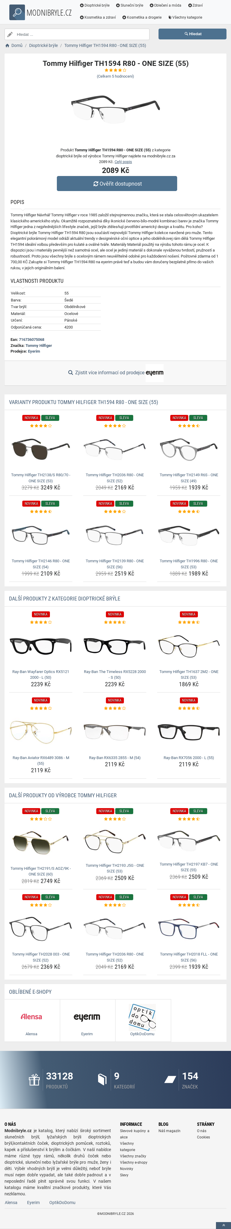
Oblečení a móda (165, 5)
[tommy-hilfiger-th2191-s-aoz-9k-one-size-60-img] (40, 843)
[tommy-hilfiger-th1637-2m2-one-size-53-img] (188, 646)
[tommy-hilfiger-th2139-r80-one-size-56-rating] (114, 512)
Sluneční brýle (129, 5)
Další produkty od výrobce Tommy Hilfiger (63, 795)
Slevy (124, 1175)
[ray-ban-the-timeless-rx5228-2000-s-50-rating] (114, 622)
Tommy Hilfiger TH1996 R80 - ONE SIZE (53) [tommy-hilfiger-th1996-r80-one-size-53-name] (189, 564)
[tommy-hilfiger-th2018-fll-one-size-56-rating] (188, 905)
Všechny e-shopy (133, 1162)
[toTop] (223, 1225)
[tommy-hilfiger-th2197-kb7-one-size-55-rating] (188, 819)
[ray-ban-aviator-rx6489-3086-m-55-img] (40, 732)
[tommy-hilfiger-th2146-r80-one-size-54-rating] (40, 512)
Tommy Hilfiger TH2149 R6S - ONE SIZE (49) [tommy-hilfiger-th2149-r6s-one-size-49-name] (189, 478)
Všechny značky (133, 1156)
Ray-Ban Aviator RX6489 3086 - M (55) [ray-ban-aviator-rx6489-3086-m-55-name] (41, 760)
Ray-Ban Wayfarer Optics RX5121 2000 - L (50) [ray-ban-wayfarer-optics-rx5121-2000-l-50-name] (40, 674)
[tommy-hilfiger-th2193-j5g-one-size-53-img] (114, 841)
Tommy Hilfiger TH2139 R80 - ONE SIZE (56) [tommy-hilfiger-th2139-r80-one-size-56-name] (115, 564)
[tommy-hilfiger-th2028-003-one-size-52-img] (40, 929)
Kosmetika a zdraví (97, 17)
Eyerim (34, 351)
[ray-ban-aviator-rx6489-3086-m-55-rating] (40, 709)
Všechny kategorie (185, 17)
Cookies (203, 1137)
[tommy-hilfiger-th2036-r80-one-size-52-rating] (114, 426)
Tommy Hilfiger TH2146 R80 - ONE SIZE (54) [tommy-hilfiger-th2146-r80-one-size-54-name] (41, 564)
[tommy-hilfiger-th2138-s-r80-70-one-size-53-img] (40, 450)
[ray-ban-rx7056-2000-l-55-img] (188, 732)
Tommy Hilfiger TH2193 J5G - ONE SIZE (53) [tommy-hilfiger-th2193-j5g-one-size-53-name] (115, 868)
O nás (201, 1131)
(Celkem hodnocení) (115, 76)
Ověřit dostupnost (117, 184)
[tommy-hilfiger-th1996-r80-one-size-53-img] (188, 536)
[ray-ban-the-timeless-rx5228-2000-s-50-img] (114, 646)
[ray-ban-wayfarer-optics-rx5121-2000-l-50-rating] (40, 622)
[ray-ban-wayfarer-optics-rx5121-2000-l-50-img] (40, 646)
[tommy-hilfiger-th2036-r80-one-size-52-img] (114, 450)
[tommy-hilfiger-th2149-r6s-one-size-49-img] (188, 450)
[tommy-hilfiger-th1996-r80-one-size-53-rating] (188, 512)
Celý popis (123, 161)
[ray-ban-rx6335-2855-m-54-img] (114, 732)
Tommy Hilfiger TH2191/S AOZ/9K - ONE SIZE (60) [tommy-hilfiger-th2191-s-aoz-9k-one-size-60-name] (41, 871)
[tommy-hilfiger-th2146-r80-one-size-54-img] (40, 536)
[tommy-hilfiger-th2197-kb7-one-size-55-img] (188, 841)
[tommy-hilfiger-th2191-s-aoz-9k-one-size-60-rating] (40, 819)
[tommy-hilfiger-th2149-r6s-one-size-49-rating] (188, 426)
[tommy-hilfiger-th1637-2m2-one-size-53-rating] (188, 622)
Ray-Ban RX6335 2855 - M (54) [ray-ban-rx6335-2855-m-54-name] (115, 757)
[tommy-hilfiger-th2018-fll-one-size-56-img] (188, 929)
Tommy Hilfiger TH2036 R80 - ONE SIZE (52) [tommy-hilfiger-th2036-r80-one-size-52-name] (115, 478)
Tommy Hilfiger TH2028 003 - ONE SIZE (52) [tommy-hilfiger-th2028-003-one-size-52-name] (41, 957)
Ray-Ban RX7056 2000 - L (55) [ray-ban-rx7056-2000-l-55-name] (189, 757)
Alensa (11, 1202)
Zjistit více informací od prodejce (115, 373)
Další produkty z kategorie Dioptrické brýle (64, 598)
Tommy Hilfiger (39, 345)
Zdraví (195, 5)
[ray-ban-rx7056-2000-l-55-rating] (188, 709)
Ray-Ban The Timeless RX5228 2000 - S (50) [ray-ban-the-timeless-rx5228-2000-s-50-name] (115, 674)
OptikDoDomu (62, 1202)
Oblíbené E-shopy (30, 992)
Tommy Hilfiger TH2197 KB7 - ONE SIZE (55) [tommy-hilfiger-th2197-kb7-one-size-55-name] (189, 867)
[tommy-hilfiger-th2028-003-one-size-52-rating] (40, 905)
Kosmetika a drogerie (142, 17)
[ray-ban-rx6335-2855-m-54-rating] (114, 709)
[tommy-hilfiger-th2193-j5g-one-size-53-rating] (114, 819)
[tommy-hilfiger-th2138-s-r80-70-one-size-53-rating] (40, 426)
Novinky (126, 1169)
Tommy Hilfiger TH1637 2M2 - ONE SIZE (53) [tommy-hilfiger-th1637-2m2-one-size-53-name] (188, 674)
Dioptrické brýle (94, 5)
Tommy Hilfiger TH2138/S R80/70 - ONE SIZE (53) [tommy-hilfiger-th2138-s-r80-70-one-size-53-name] (40, 478)
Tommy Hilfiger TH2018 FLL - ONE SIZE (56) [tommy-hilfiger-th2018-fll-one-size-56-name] (189, 957)
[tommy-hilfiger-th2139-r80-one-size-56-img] (114, 536)
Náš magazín (169, 1131)
